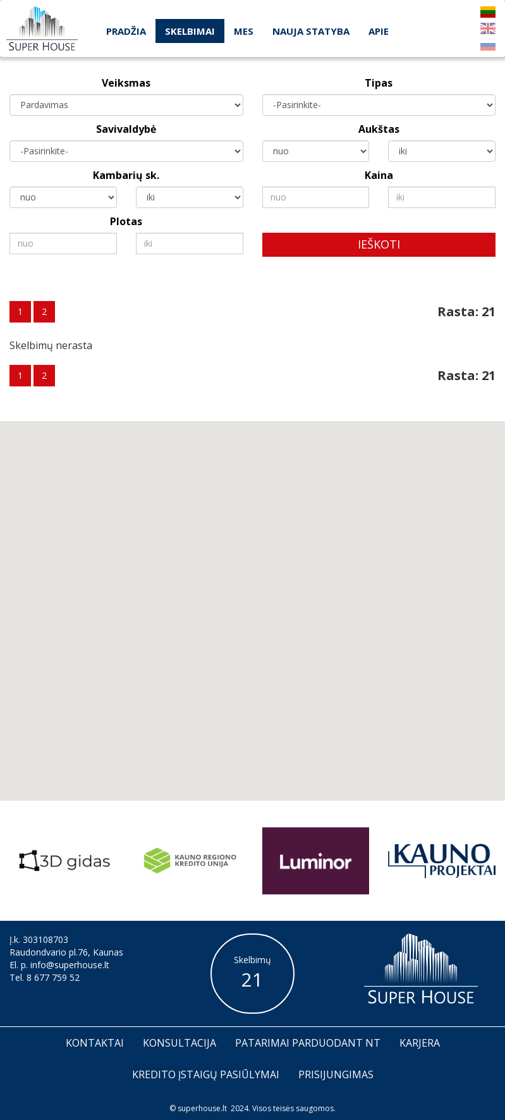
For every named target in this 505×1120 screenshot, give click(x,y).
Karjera (419, 1043)
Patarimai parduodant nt (307, 1043)
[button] (273, 643)
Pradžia (126, 31)
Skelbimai (190, 31)
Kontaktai (95, 1043)
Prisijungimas (336, 1074)
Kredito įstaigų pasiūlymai (205, 1074)
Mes (243, 31)
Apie (378, 31)
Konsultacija (179, 1043)
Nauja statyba (311, 31)
